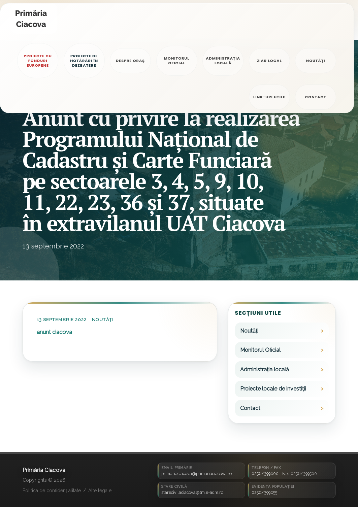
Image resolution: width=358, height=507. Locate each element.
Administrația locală (264, 369)
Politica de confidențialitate (52, 490)
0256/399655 (264, 492)
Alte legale (99, 490)
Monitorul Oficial (260, 350)
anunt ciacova (54, 332)
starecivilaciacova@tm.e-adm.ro (192, 492)
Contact (250, 408)
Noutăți (102, 319)
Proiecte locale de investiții (273, 388)
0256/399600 (265, 473)
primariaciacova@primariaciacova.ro (196, 473)
